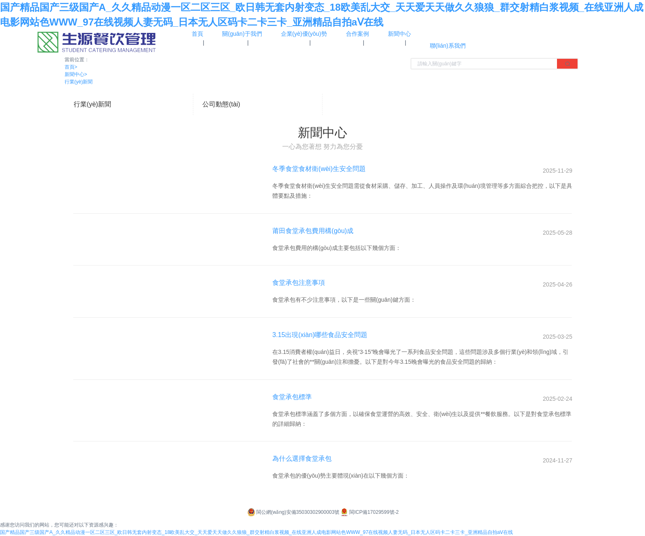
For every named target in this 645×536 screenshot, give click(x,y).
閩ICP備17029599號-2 (369, 512)
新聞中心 (76, 74)
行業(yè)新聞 (79, 82)
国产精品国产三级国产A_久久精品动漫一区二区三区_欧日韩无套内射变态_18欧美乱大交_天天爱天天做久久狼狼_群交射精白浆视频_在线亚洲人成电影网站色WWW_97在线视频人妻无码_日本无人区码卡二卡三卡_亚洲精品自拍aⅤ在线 (256, 532)
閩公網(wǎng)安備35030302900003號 (292, 512)
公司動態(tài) (221, 104)
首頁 (71, 67)
